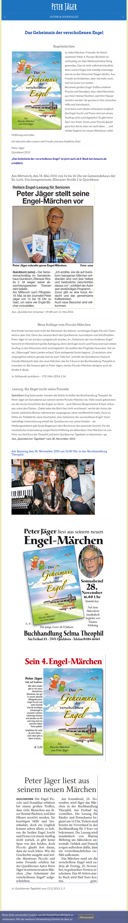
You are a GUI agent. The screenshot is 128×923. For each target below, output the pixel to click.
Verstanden (86, 916)
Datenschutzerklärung (113, 916)
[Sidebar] (5, 17)
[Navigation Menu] (123, 17)
